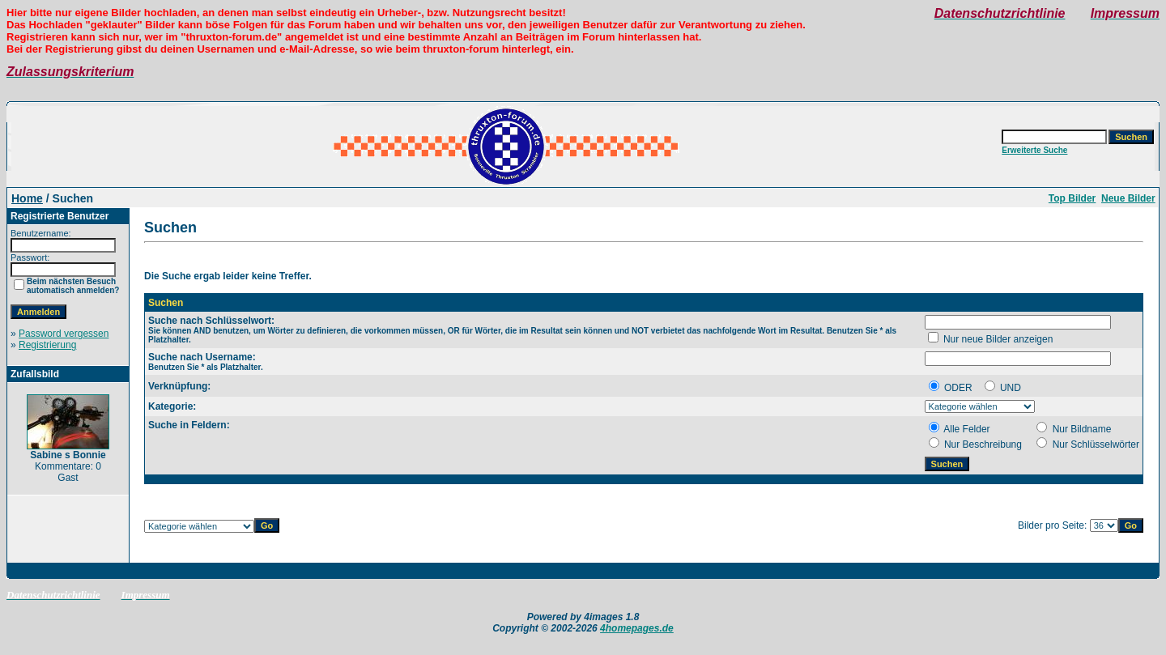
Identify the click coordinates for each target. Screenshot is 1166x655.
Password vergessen (64, 333)
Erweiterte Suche (1034, 150)
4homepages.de (637, 628)
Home (27, 198)
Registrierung (47, 345)
